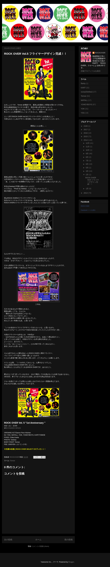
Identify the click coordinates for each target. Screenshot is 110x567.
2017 (86, 129)
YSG (83, 113)
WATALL (84, 100)
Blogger (71, 562)
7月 (87, 161)
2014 (86, 140)
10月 (88, 150)
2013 (86, 193)
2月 (87, 175)
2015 (86, 136)
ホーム (38, 540)
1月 (87, 189)
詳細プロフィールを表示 (91, 71)
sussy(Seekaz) (87, 92)
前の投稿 (68, 540)
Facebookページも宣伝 (88, 210)
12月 (88, 143)
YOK (83, 109)
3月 (87, 171)
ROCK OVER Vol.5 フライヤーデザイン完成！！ (92, 181)
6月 (87, 164)
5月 (87, 168)
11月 (88, 147)
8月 (87, 157)
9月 (87, 154)
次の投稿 (8, 540)
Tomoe (12, 461)
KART (83, 88)
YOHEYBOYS (86, 104)
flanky (83, 83)
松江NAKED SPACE (13, 428)
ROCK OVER (85, 206)
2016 (86, 133)
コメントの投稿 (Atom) (40, 546)
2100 (86, 126)
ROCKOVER (100, 53)
